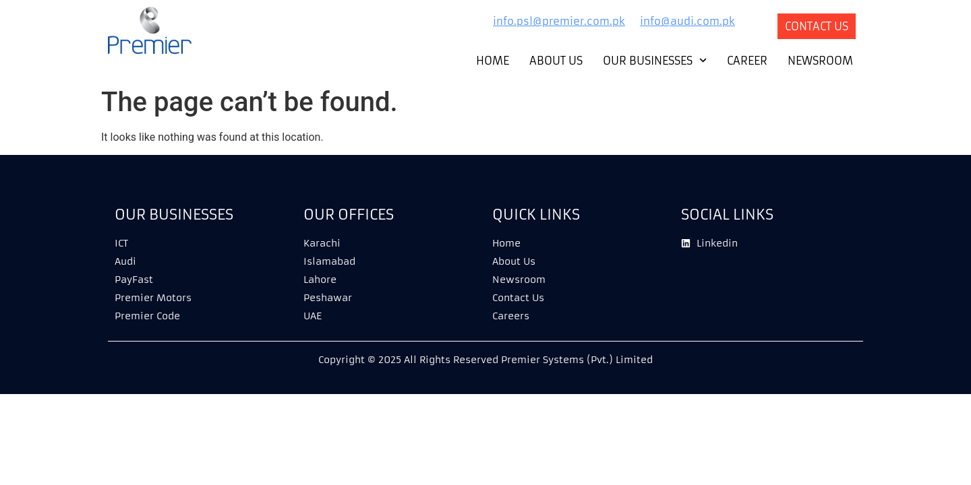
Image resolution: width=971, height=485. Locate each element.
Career (747, 60)
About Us (556, 60)
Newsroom (820, 60)
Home (492, 60)
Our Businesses (655, 60)
